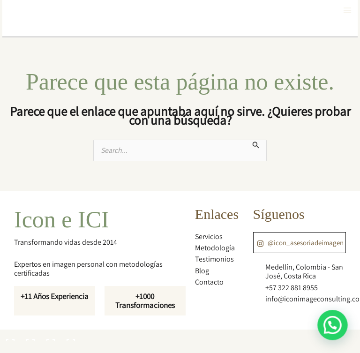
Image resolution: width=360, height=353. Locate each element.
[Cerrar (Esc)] (69, 336)
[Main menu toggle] (347, 10)
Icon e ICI (61, 219)
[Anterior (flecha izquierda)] (9, 348)
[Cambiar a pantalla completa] (29, 336)
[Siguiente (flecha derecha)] (29, 348)
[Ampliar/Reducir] (9, 336)
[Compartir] (49, 336)
